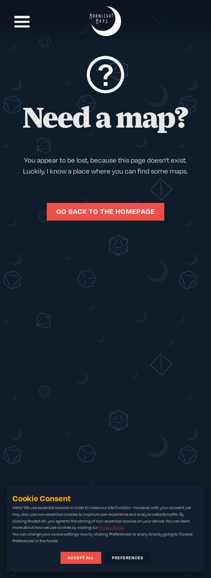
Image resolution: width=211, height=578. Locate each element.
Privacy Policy (111, 527)
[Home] (105, 21)
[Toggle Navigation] (21, 21)
